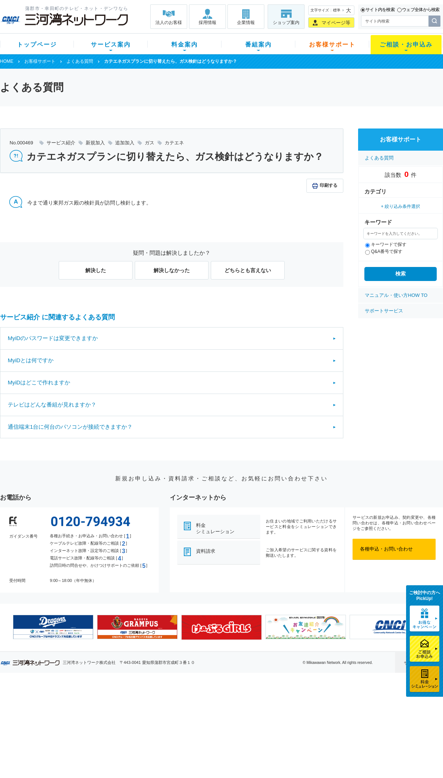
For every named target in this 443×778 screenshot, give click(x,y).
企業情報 (246, 22)
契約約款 (94, 759)
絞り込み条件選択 (402, 206)
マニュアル (261, 711)
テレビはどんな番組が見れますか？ (52, 404)
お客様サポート (332, 44)
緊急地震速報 (99, 740)
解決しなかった (172, 270)
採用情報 (207, 22)
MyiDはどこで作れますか (39, 382)
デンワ (92, 721)
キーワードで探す (385, 244)
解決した (95, 270)
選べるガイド (44, 721)
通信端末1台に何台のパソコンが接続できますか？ (70, 427)
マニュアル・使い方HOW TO (396, 295)
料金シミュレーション (215, 528)
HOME (6, 61)
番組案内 (258, 44)
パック (146, 731)
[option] (53, 627)
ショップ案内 (286, 22)
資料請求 (205, 551)
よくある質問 (79, 61)
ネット (92, 711)
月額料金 (148, 711)
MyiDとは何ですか (31, 360)
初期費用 (148, 702)
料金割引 (148, 721)
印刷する (328, 185)
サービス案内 (111, 44)
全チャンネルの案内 (215, 728)
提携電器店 (316, 711)
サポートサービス (384, 310)
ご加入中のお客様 (49, 711)
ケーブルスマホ (101, 731)
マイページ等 (336, 22)
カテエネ (94, 750)
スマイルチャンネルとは (220, 702)
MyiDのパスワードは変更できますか (53, 338)
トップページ (37, 44)
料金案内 (184, 44)
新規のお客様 (44, 702)
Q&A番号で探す (383, 251)
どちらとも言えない (247, 270)
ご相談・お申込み (406, 44)
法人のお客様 (168, 22)
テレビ (92, 702)
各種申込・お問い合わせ (386, 549)
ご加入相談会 (318, 721)
